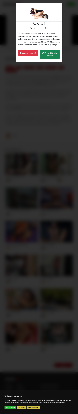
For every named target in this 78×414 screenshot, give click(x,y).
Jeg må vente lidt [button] (28, 53)
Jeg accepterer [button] (10, 407)
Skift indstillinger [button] (33, 407)
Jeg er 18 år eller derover (50, 54)
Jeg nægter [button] (21, 407)
